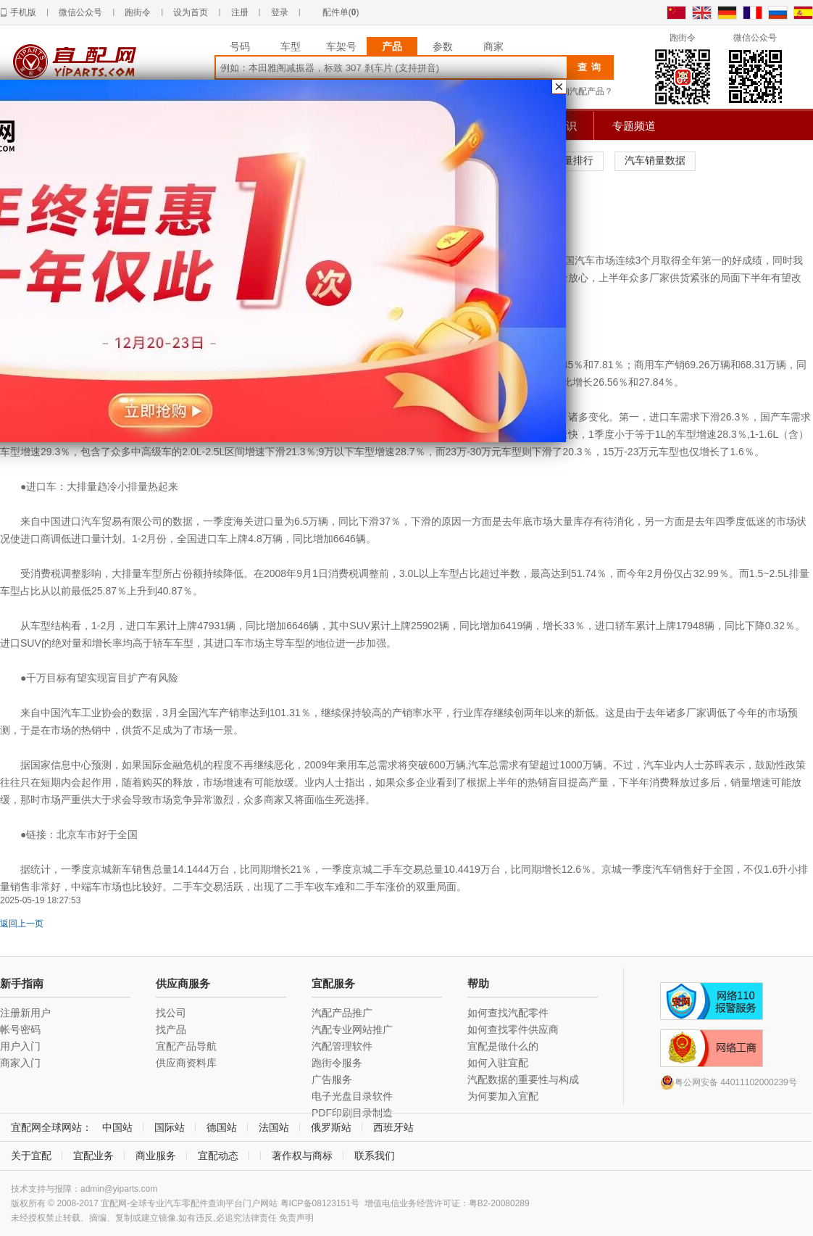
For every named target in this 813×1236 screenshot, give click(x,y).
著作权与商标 (302, 1155)
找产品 (171, 1029)
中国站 (117, 1127)
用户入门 (20, 1046)
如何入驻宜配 (497, 1063)
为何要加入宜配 (502, 1096)
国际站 (169, 1127)
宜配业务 (93, 1155)
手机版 (23, 12)
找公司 (171, 1013)
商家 (493, 46)
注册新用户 (25, 1013)
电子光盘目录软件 (352, 1096)
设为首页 (190, 12)
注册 (240, 12)
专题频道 (634, 126)
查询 (591, 67)
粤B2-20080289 (499, 1203)
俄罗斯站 (331, 1127)
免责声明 (296, 1218)
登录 (279, 12)
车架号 (341, 46)
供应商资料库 (186, 1063)
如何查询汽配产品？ (574, 91)
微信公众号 (80, 12)
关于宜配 (31, 1155)
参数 (443, 46)
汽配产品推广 (342, 1013)
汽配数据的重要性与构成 (523, 1079)
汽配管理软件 (342, 1046)
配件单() (340, 12)
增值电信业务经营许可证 (412, 1203)
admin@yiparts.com (118, 1189)
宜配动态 (218, 1155)
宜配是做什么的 (502, 1046)
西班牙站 (393, 1127)
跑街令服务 (337, 1063)
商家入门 (20, 1063)
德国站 (222, 1127)
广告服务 (332, 1079)
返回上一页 (21, 923)
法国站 (274, 1127)
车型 (290, 46)
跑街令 (138, 12)
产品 (392, 46)
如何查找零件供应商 (513, 1029)
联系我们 (374, 1155)
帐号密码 (20, 1029)
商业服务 (156, 1155)
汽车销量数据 (655, 160)
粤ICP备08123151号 (319, 1203)
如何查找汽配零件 (508, 1013)
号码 (240, 46)
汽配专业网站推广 (352, 1029)
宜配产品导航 (186, 1046)
